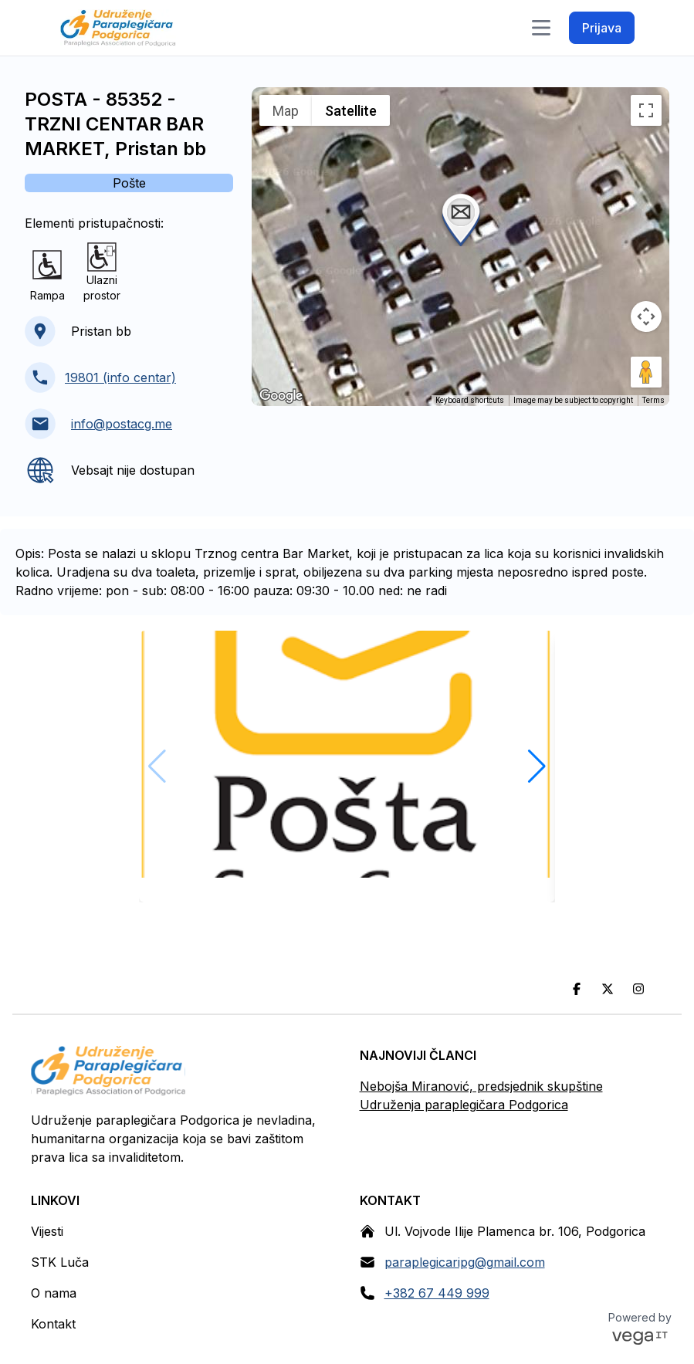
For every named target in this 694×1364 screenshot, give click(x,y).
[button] (460, 218)
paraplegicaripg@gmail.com (464, 1262)
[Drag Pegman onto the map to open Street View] (646, 372)
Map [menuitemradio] (286, 111)
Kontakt (53, 1324)
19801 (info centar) (120, 377)
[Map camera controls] (646, 316)
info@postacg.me (121, 424)
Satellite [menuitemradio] (351, 111)
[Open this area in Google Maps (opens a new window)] (281, 396)
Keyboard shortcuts (469, 400)
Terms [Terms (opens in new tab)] (653, 400)
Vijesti (47, 1231)
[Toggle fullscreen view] (646, 110)
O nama (53, 1293)
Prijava (601, 28)
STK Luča (60, 1262)
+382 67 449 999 (436, 1293)
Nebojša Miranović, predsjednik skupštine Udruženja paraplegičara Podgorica (481, 1095)
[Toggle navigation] (541, 27)
